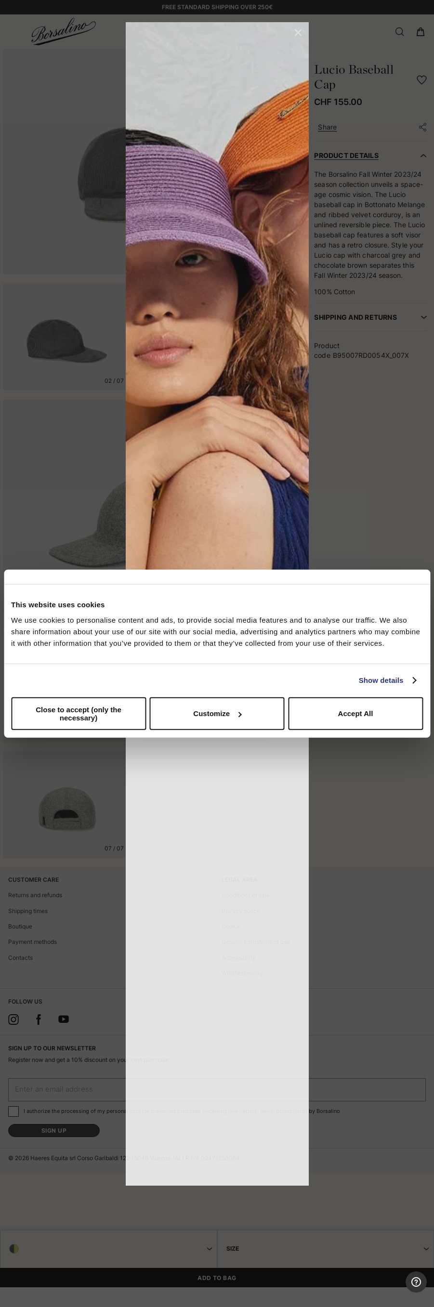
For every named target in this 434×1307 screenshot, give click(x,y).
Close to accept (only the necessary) (78, 713)
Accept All (355, 713)
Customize (217, 713)
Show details (381, 680)
